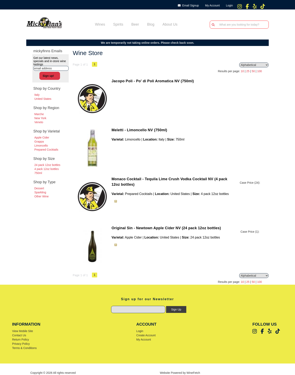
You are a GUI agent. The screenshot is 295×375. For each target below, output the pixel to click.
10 (242, 71)
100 (259, 71)
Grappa (39, 141)
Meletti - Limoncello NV (139, 130)
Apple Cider (41, 137)
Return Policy (20, 339)
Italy (37, 94)
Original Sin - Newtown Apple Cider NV (166, 228)
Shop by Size (44, 159)
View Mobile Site (22, 331)
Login (228, 5)
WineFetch (193, 372)
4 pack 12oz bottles (46, 169)
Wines (98, 24)
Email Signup (188, 5)
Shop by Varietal (46, 131)
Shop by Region (46, 108)
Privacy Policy (21, 343)
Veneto (38, 122)
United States (42, 98)
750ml (38, 173)
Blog (149, 24)
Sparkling (40, 192)
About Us (168, 24)
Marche (39, 114)
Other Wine (41, 196)
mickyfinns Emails (47, 51)
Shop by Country (46, 88)
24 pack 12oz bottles (47, 165)
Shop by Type (44, 182)
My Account (143, 339)
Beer (133, 24)
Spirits (117, 24)
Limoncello (41, 145)
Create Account (146, 335)
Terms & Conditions (24, 348)
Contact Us (19, 335)
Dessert (39, 188)
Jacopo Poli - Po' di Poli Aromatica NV (153, 81)
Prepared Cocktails (46, 149)
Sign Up (176, 309)
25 (248, 71)
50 (253, 71)
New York (40, 118)
